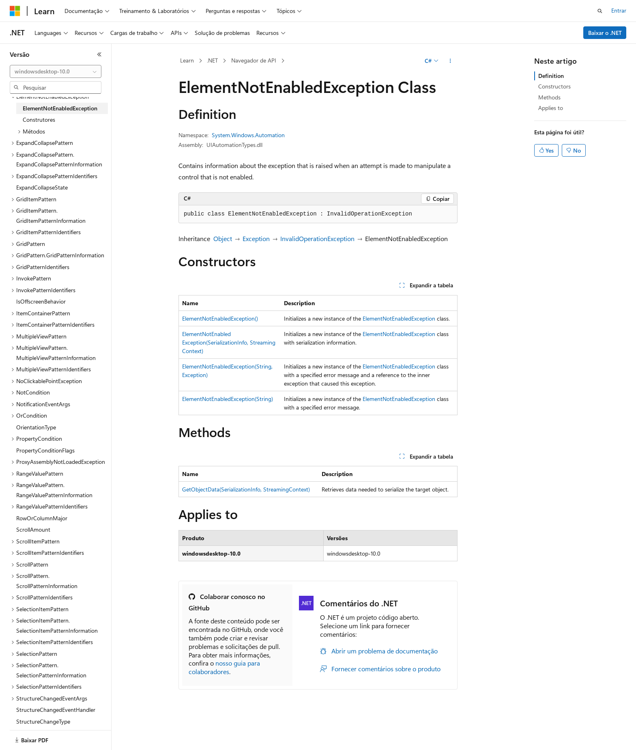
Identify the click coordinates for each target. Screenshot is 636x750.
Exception (256, 238)
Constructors (554, 86)
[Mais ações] (450, 60)
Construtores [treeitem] (39, 119)
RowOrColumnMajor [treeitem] (41, 518)
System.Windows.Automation (248, 135)
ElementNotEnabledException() (220, 318)
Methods (549, 97)
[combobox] (55, 71)
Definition (551, 76)
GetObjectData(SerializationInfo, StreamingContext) (246, 489)
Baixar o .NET (605, 33)
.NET (212, 60)
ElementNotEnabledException (399, 318)
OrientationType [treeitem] (36, 427)
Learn (187, 60)
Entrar (618, 10)
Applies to (550, 108)
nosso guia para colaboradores (224, 667)
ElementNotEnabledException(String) (227, 399)
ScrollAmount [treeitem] (33, 529)
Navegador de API (253, 60)
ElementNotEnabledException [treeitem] (60, 108)
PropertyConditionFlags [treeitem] (45, 450)
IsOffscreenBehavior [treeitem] (41, 301)
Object (222, 238)
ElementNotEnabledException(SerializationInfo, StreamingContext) (228, 342)
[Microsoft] (15, 11)
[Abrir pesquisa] (600, 11)
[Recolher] (99, 54)
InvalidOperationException (317, 238)
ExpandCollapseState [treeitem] (42, 187)
